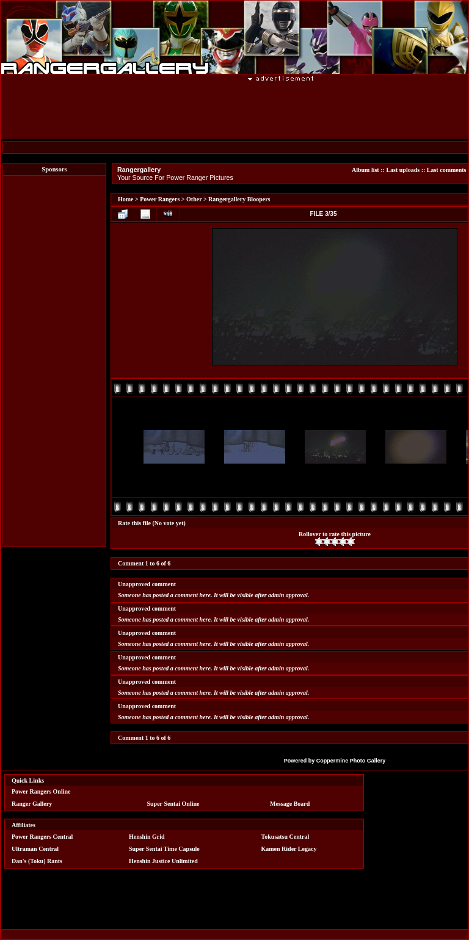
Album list (365, 170)
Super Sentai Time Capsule (164, 848)
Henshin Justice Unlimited (163, 861)
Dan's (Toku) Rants (37, 861)
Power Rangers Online (41, 791)
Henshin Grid (147, 836)
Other (194, 199)
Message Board (290, 803)
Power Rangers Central (42, 836)
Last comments (447, 170)
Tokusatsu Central (285, 836)
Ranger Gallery (32, 803)
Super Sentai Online (173, 803)
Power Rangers (160, 199)
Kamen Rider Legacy (289, 848)
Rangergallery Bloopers (239, 199)
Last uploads (403, 170)
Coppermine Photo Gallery (351, 761)
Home (126, 199)
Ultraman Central (35, 848)
